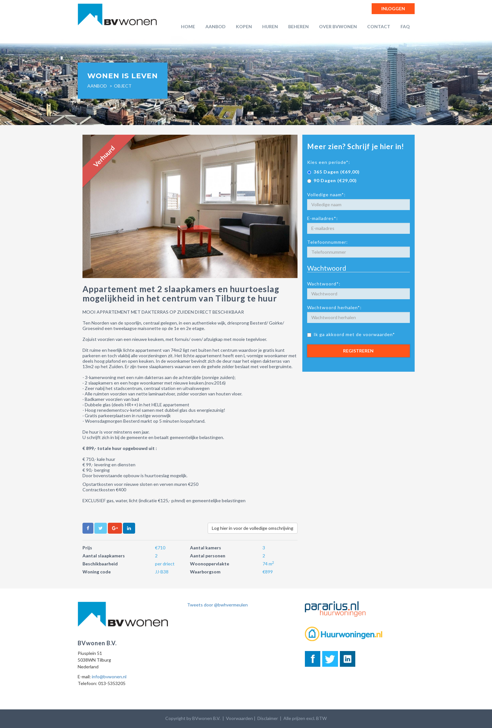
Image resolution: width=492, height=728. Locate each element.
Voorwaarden (239, 718)
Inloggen (393, 8)
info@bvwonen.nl (109, 676)
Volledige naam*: (326, 194)
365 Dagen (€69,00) (333, 171)
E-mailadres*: (322, 218)
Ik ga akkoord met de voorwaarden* (351, 334)
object (123, 86)
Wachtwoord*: (324, 283)
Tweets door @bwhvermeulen (217, 604)
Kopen (244, 26)
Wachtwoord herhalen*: (334, 307)
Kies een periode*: (328, 162)
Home (188, 26)
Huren (270, 26)
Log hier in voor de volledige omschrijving (252, 528)
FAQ (405, 26)
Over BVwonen (338, 26)
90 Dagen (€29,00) (332, 180)
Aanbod (215, 26)
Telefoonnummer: (327, 242)
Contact (378, 26)
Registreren (358, 350)
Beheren (298, 26)
